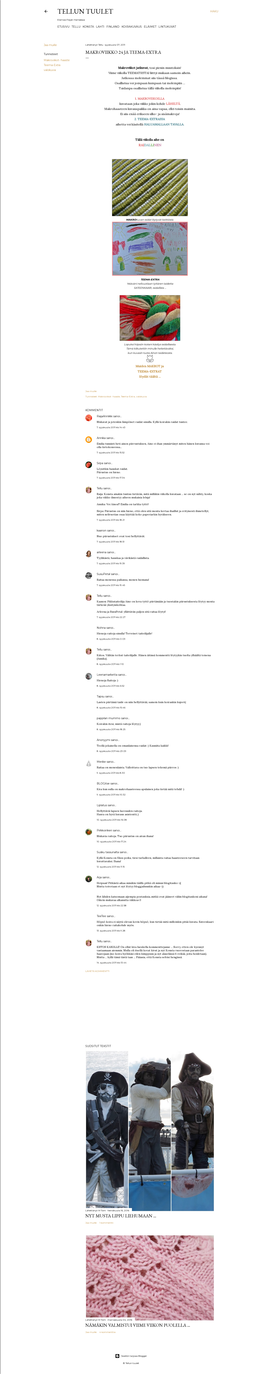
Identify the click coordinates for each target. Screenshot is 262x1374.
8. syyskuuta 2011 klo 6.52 (110, 685)
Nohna (101, 627)
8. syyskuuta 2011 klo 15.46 (111, 707)
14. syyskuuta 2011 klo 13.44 (111, 962)
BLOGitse (103, 783)
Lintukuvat (167, 26)
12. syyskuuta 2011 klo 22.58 (111, 905)
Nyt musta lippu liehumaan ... (120, 1216)
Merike (101, 761)
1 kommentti (106, 1222)
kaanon (101, 530)
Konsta (88, 26)
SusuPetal (103, 574)
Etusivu (63, 26)
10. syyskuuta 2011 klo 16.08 (112, 819)
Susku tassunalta (108, 852)
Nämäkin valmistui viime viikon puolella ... (137, 1325)
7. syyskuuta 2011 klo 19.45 (111, 585)
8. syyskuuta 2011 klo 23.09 (111, 751)
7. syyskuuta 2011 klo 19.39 (111, 563)
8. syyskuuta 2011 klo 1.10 (110, 664)
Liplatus (102, 805)
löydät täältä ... (150, 376)
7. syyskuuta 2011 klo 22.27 (111, 617)
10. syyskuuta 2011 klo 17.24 (111, 841)
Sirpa (100, 463)
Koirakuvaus (132, 26)
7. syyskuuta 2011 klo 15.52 (111, 452)
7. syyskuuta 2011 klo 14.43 (111, 427)
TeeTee (101, 916)
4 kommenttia (107, 1332)
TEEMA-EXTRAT (150, 371)
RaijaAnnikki (104, 416)
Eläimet (150, 26)
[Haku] (214, 11)
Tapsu (100, 696)
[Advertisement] (149, 1008)
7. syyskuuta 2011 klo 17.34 (111, 477)
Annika (101, 438)
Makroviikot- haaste (57, 60)
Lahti (100, 26)
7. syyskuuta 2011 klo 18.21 (111, 519)
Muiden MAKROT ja (150, 366)
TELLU (76, 26)
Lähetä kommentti (97, 971)
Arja (99, 877)
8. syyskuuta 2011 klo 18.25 (111, 729)
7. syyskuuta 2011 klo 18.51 (110, 541)
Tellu (100, 488)
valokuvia (50, 70)
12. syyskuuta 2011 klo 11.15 (111, 866)
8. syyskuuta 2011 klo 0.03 (111, 638)
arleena (101, 552)
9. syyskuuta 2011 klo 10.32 (111, 794)
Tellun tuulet (85, 11)
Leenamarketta (107, 674)
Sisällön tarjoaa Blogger (131, 1356)
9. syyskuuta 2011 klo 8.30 (111, 772)
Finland (112, 26)
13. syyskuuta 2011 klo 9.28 (111, 930)
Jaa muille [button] (50, 45)
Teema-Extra (52, 65)
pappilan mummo (108, 718)
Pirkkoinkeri (104, 830)
